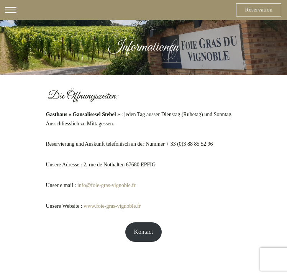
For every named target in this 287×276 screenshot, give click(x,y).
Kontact (143, 231)
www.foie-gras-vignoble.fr (112, 206)
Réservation (258, 10)
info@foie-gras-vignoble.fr (106, 185)
